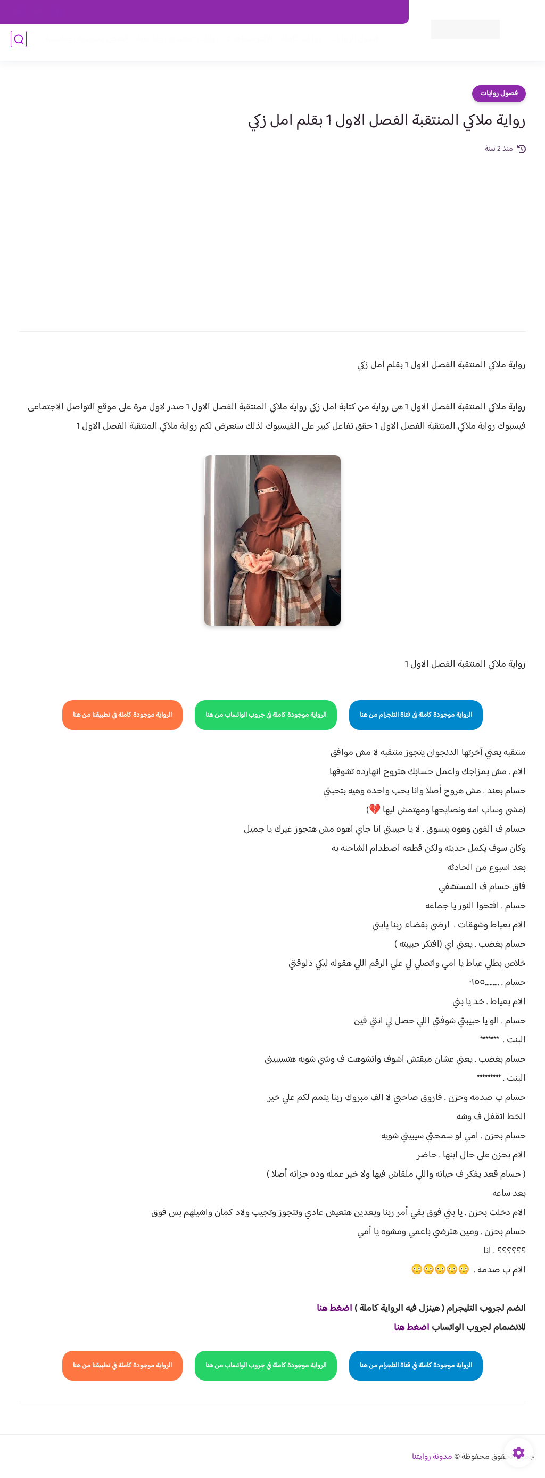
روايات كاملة (297, 43)
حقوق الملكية (340, 12)
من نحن (296, 12)
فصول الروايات (350, 43)
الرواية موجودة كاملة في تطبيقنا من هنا (122, 715)
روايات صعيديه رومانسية (173, 43)
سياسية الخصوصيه (183, 12)
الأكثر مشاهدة (245, 43)
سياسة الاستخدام (247, 12)
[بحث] (19, 43)
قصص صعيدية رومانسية (82, 43)
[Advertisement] (272, 235)
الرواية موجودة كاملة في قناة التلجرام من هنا (416, 715)
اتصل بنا (385, 12)
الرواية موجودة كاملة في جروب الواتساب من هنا (265, 715)
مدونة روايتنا (432, 1457)
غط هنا (329, 1309)
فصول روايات (499, 93)
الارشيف (133, 12)
